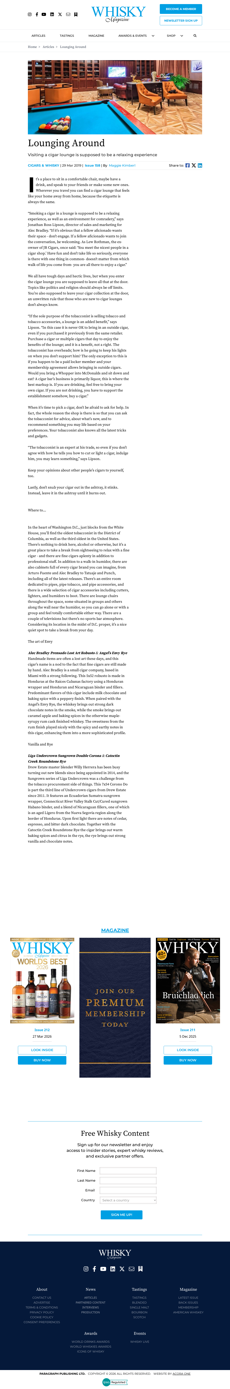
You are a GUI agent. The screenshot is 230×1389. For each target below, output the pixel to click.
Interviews (90, 1307)
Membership (188, 1307)
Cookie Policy (41, 1317)
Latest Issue (188, 1297)
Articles (38, 36)
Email (90, 1190)
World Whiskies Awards (90, 1346)
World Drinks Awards (91, 1342)
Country (88, 1200)
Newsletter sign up (181, 20)
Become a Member (181, 9)
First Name (86, 1171)
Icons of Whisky (90, 1351)
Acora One (182, 1374)
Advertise (42, 1302)
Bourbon (139, 1312)
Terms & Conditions (42, 1307)
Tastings (67, 36)
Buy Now (42, 1060)
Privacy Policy (42, 1312)
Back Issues (188, 1302)
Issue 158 (92, 165)
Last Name (86, 1180)
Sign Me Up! (121, 1215)
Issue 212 (42, 1030)
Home (32, 47)
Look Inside (42, 1050)
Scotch (139, 1317)
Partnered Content (90, 1302)
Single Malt (139, 1307)
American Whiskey (188, 1312)
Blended (139, 1302)
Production (90, 1312)
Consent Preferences (42, 1322)
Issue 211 (187, 1030)
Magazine (96, 36)
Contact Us (41, 1297)
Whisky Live (139, 1342)
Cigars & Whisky (44, 165)
